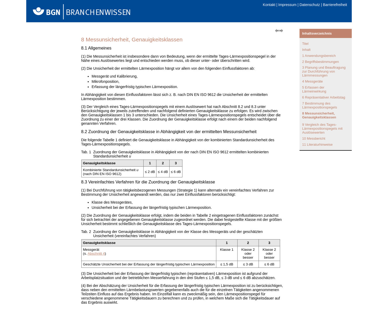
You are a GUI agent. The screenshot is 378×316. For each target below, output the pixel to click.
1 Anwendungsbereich (319, 56)
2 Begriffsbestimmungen (320, 62)
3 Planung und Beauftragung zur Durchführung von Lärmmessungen (324, 71)
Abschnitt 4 (96, 253)
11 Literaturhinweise (317, 144)
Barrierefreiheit (335, 5)
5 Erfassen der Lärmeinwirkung (314, 89)
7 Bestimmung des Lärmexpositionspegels (319, 105)
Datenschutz (310, 5)
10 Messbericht (313, 138)
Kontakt (269, 5)
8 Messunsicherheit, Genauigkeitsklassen (319, 115)
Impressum (287, 5)
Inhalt (306, 50)
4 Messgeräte (312, 81)
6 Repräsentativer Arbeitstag (323, 97)
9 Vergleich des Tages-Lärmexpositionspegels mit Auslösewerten (322, 128)
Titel (305, 44)
